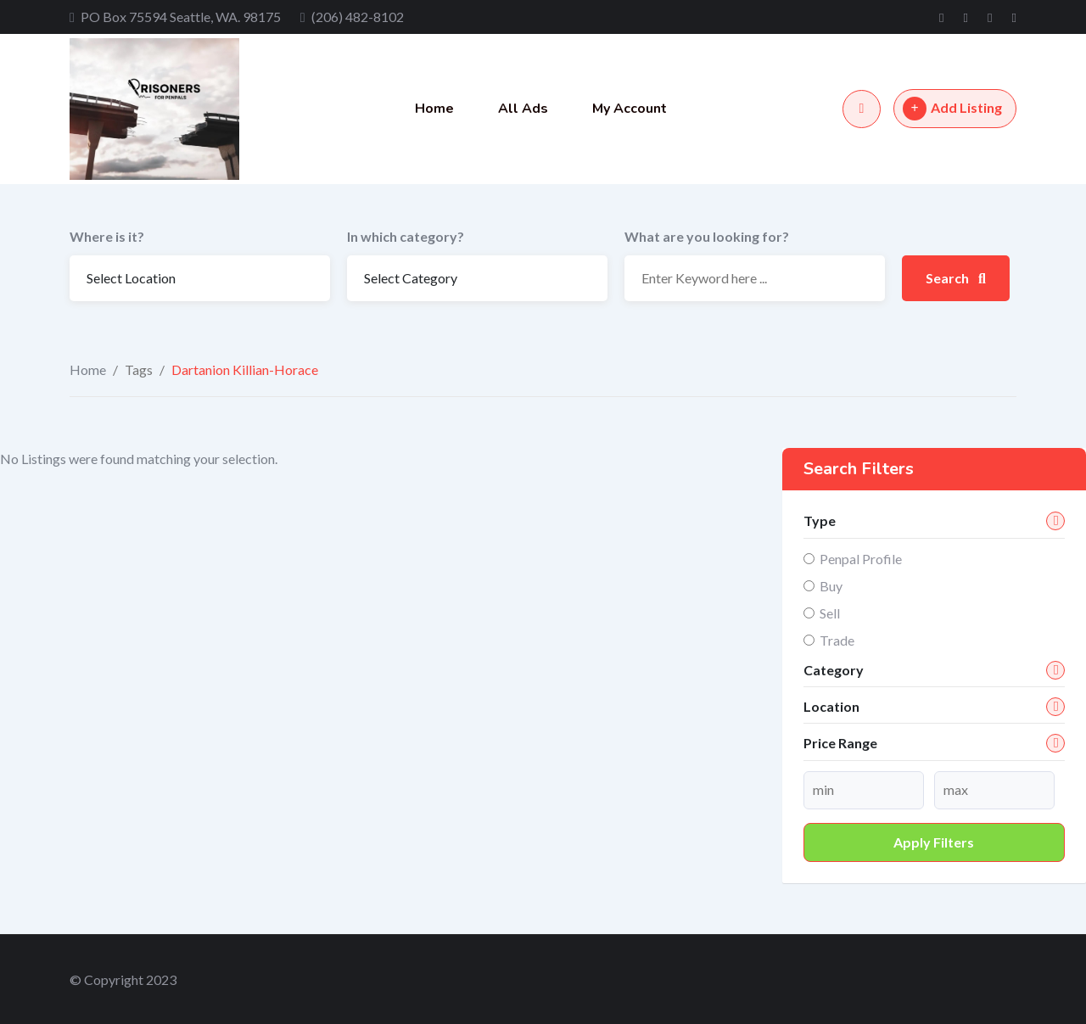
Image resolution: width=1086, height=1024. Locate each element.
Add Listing (952, 108)
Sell (830, 613)
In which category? (405, 236)
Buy (831, 586)
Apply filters (933, 842)
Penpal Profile (861, 559)
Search (956, 278)
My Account (629, 108)
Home (434, 108)
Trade (837, 640)
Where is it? (107, 236)
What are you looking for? (706, 236)
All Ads (523, 108)
